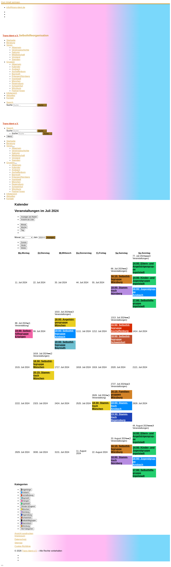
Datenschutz (20, 539)
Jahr (35, 237)
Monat (23, 225)
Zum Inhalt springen (10, 2)
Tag (22, 230)
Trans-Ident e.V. (29, 551)
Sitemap (18, 543)
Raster (29, 217)
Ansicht (24, 533)
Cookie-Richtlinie (23, 546)
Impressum (20, 536)
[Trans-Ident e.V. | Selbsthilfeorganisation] (17, 33)
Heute (23, 245)
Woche (23, 227)
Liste (27, 220)
